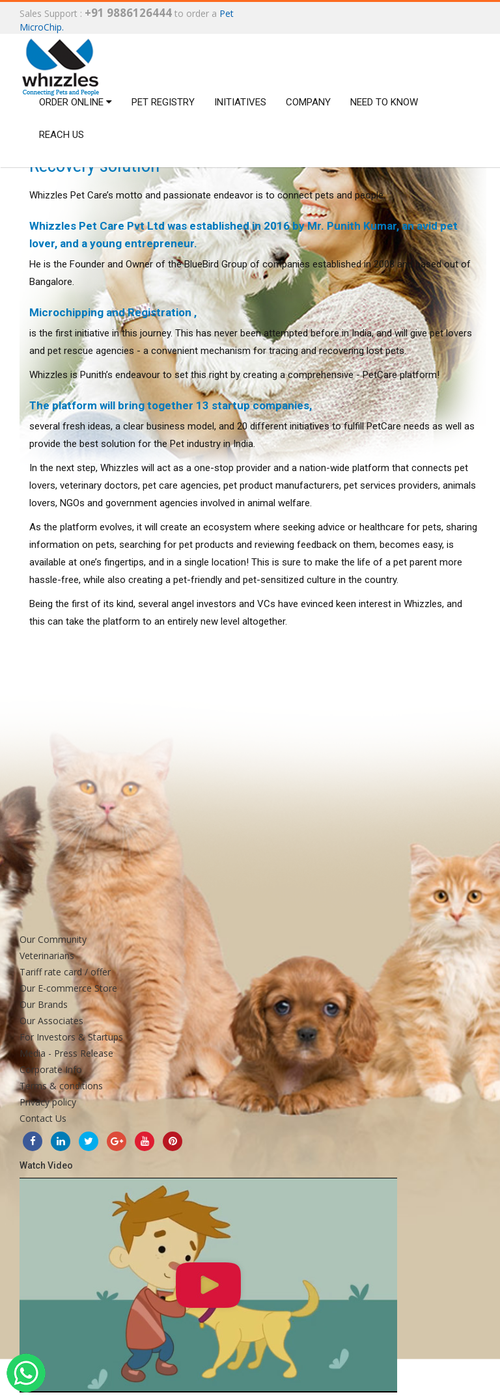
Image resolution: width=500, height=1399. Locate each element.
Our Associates (51, 1020)
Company (308, 102)
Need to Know (384, 102)
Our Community (53, 939)
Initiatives (240, 102)
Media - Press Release (66, 1053)
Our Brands (44, 1004)
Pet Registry (163, 102)
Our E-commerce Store (68, 988)
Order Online (75, 102)
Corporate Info (51, 1069)
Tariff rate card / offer (65, 972)
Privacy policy (48, 1102)
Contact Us (43, 1118)
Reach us (61, 135)
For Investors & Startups (71, 1037)
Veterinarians (47, 955)
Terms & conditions (61, 1086)
